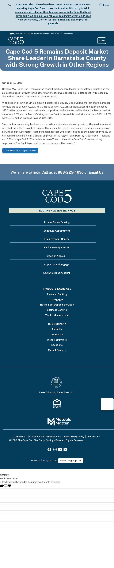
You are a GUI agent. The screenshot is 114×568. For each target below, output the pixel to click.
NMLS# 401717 (36, 437)
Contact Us (57, 334)
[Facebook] (50, 450)
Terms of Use (93, 437)
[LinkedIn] (65, 450)
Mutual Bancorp (57, 350)
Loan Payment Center (56, 239)
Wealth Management (57, 315)
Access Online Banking (57, 222)
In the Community (57, 340)
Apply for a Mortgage (56, 264)
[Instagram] (55, 450)
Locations (57, 345)
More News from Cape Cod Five (20, 150)
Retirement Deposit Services (57, 305)
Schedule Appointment (56, 230)
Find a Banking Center (56, 247)
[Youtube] (60, 450)
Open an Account (56, 256)
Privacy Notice (53, 437)
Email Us (96, 172)
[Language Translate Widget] (70, 460)
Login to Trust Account (56, 273)
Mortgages (57, 299)
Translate (50, 461)
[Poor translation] (7, 486)
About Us (57, 329)
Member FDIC (20, 437)
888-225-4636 (71, 172)
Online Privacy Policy (73, 437)
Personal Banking (57, 294)
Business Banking (57, 310)
